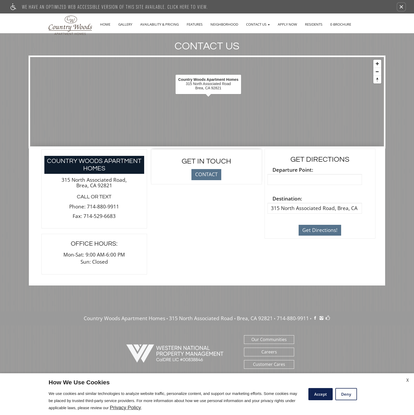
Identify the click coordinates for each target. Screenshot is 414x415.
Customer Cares (269, 364)
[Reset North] (377, 79)
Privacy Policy (125, 407)
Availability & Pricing (159, 24)
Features (195, 24)
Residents (313, 24)
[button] (401, 7)
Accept (320, 394)
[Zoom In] (377, 64)
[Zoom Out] (377, 72)
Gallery (125, 24)
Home (105, 24)
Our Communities (269, 339)
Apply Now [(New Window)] (287, 24)
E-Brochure (340, 24)
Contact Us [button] (258, 24)
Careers (269, 352)
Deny (346, 394)
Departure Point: (292, 170)
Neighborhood (224, 24)
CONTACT (206, 174)
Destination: (287, 199)
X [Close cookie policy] (407, 380)
